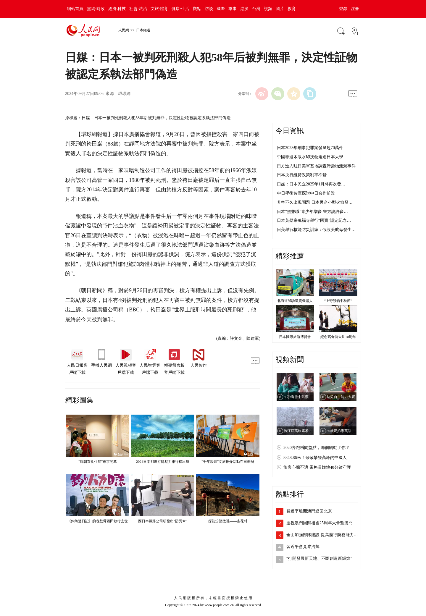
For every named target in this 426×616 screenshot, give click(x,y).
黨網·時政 (96, 9)
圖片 (280, 9)
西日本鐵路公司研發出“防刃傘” (163, 521)
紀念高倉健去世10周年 (338, 337)
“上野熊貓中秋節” (338, 301)
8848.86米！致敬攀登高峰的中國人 (315, 457)
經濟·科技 (117, 9)
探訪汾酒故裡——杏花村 (227, 521)
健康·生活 (180, 9)
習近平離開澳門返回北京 (309, 511)
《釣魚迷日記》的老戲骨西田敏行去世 (97, 521)
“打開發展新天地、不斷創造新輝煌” (319, 558)
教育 (292, 9)
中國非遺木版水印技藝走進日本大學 (310, 157)
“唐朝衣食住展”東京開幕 (97, 462)
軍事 (232, 9)
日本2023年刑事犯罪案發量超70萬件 (310, 147)
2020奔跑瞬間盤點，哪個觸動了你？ (316, 447)
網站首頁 (75, 9)
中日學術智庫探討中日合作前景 (306, 193)
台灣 (256, 9)
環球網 (124, 93)
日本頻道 (143, 30)
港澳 (244, 9)
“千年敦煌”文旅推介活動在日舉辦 (227, 462)
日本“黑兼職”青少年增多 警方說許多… (312, 211)
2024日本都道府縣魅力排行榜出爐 (162, 462)
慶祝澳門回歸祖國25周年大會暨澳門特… (323, 523)
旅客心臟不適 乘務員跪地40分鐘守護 (317, 467)
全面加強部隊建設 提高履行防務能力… (322, 535)
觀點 (197, 9)
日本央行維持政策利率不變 (302, 175)
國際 (221, 9)
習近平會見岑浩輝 (303, 546)
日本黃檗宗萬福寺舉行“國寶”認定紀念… (314, 220)
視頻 (268, 9)
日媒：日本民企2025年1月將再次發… (311, 184)
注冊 (355, 9)
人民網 (123, 30)
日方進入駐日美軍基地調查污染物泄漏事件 (316, 166)
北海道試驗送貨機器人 (295, 301)
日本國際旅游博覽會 (295, 337)
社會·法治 (138, 9)
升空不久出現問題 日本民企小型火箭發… (315, 202)
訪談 (209, 9)
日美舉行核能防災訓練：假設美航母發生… (316, 229)
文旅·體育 (159, 9)
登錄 (343, 9)
